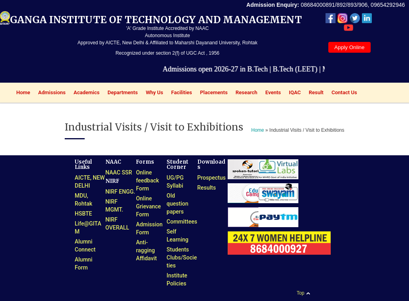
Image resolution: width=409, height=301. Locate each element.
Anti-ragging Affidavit (146, 250)
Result (314, 93)
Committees (182, 221)
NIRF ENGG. (120, 191)
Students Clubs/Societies (182, 257)
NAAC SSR (118, 172)
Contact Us (344, 92)
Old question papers (177, 203)
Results (206, 187)
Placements (212, 93)
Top (300, 293)
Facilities (179, 93)
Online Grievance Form (148, 206)
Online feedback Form (147, 180)
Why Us (152, 93)
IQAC (293, 93)
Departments (120, 93)
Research (245, 93)
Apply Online (349, 47)
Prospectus (211, 177)
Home (21, 93)
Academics (84, 93)
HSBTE (83, 213)
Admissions (50, 93)
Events (271, 93)
